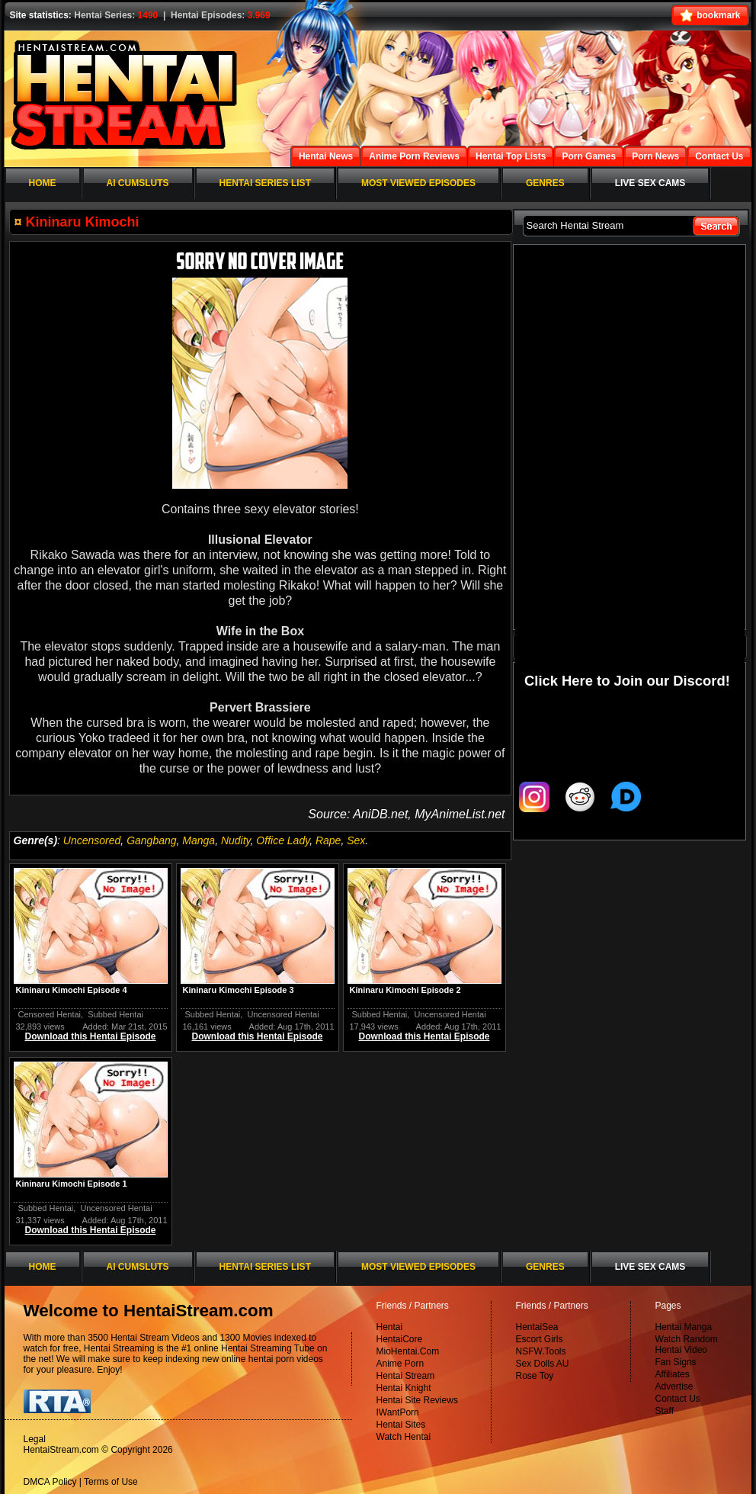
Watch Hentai (403, 1436)
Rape (328, 840)
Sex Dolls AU (542, 1363)
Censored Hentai (50, 1014)
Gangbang (151, 840)
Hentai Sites (401, 1424)
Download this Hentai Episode (89, 1036)
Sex (356, 840)
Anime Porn (400, 1363)
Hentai (389, 1327)
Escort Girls (539, 1339)
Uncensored (92, 840)
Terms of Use (111, 1481)
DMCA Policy (50, 1481)
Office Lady (282, 840)
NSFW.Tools (541, 1351)
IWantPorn (397, 1412)
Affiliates (672, 1374)
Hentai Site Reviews (417, 1400)
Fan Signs (676, 1362)
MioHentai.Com (408, 1351)
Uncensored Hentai (283, 1014)
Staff (664, 1411)
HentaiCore (399, 1339)
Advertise (674, 1386)
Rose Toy (535, 1375)
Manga (198, 840)
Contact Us (677, 1398)
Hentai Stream (405, 1375)
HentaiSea (537, 1327)
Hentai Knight (403, 1388)
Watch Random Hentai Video (686, 1344)
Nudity (236, 840)
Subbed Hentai (115, 1014)
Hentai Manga (684, 1327)
